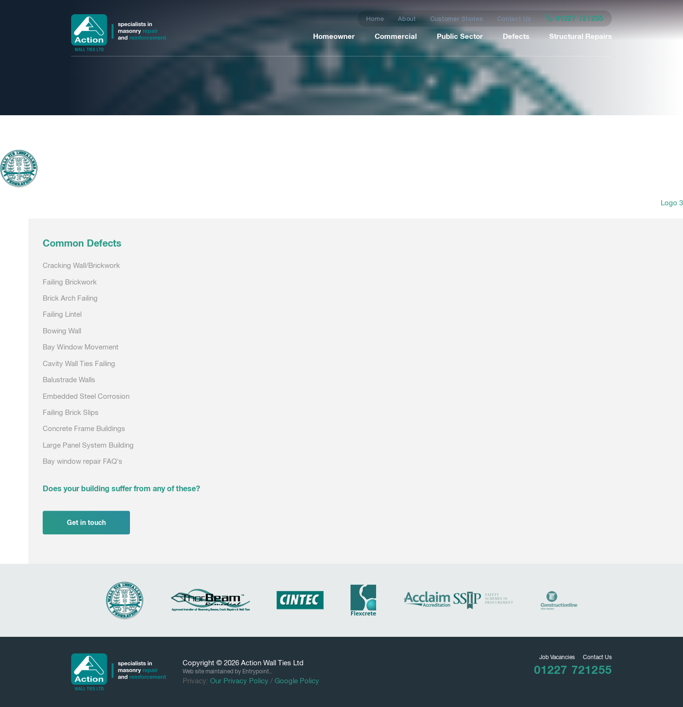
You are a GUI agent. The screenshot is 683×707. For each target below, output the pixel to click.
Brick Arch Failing (70, 298)
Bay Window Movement (81, 347)
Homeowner (334, 36)
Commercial (396, 36)
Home (375, 18)
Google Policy (297, 681)
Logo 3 (672, 203)
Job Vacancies (557, 657)
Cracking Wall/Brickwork (81, 265)
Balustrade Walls (69, 380)
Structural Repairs (580, 36)
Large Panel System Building (88, 445)
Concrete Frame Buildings (84, 428)
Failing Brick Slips (71, 412)
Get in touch (86, 522)
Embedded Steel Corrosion (86, 396)
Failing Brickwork (70, 282)
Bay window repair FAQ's (82, 461)
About (407, 18)
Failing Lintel (62, 314)
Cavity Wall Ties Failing (79, 363)
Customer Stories (456, 18)
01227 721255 (575, 18)
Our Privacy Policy (239, 681)
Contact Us (514, 18)
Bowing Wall (62, 331)
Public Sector (460, 36)
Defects (516, 36)
